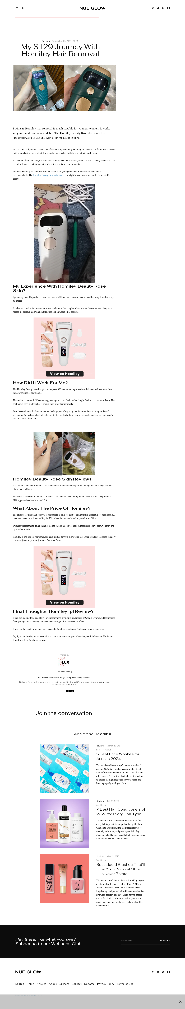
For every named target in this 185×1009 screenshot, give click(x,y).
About (53, 983)
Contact (76, 983)
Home (30, 983)
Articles (41, 983)
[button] (16, 8)
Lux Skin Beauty (64, 671)
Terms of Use (125, 983)
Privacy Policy (105, 983)
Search (19, 983)
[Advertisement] (64, 31)
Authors (64, 983)
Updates (89, 983)
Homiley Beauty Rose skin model (48, 175)
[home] (92, 8)
